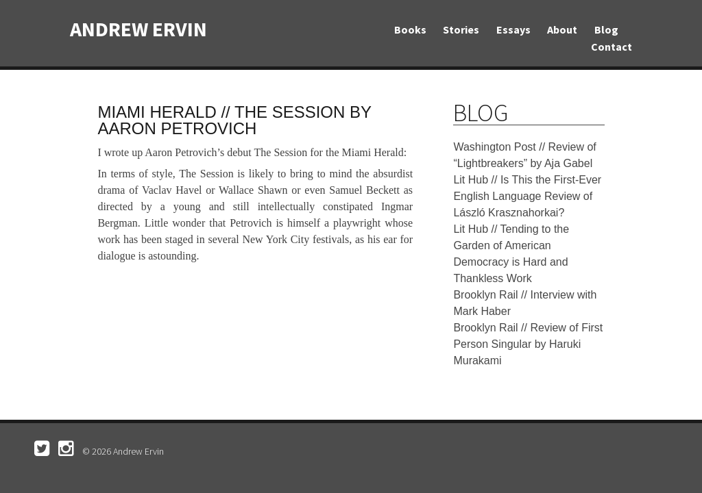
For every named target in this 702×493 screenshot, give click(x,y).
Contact (611, 46)
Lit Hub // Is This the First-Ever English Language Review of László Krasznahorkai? (527, 196)
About (562, 29)
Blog (606, 29)
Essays (513, 29)
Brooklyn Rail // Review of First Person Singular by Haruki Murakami (528, 344)
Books (410, 29)
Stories (461, 29)
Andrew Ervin (138, 29)
